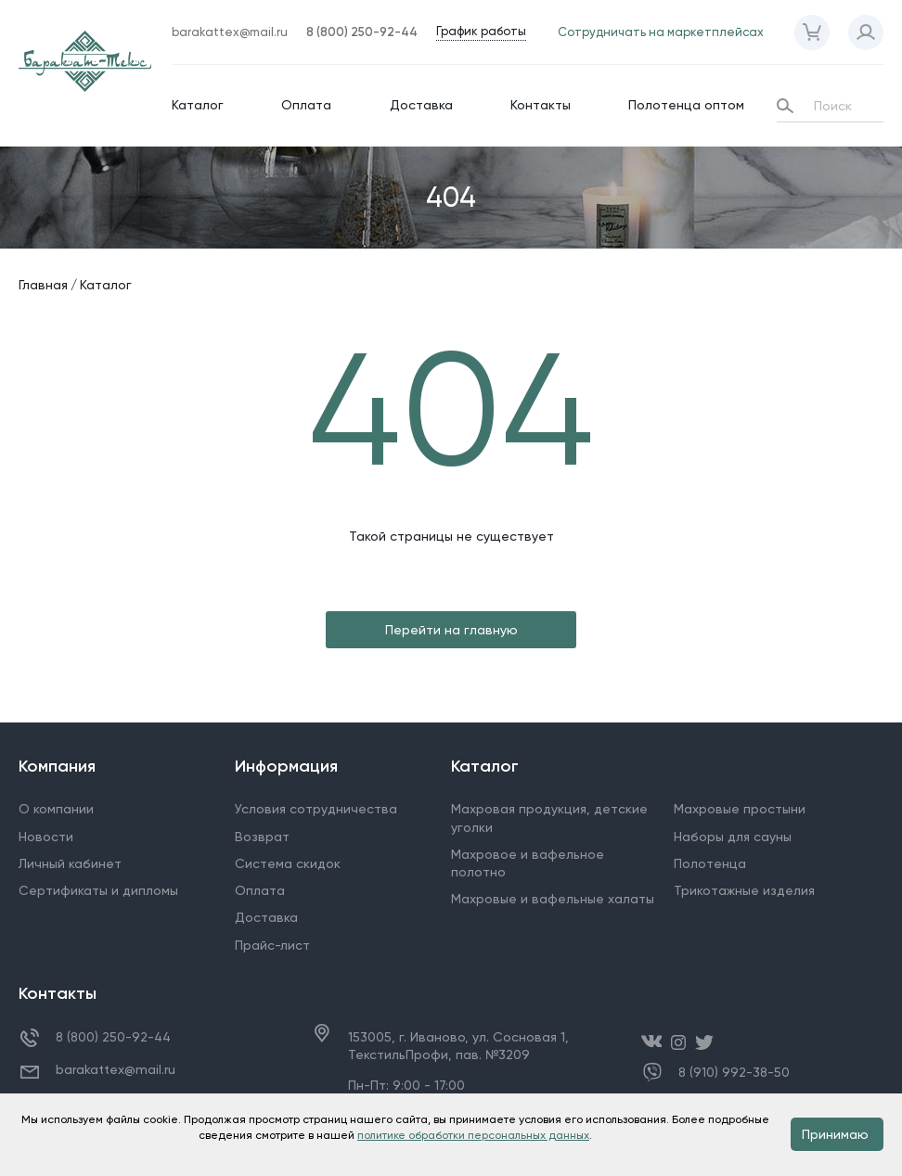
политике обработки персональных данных (473, 1135)
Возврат (262, 836)
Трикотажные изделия (744, 890)
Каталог (198, 104)
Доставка (421, 104)
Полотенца (710, 863)
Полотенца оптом (686, 104)
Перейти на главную (451, 629)
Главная (43, 284)
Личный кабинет (70, 863)
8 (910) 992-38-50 (734, 1072)
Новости (46, 836)
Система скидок (288, 863)
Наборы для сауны (733, 836)
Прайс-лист (272, 945)
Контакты (540, 104)
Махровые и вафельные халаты (552, 898)
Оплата (306, 104)
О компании (56, 808)
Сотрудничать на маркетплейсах (661, 32)
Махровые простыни (739, 808)
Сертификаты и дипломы (98, 890)
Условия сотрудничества (316, 808)
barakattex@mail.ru (115, 1069)
